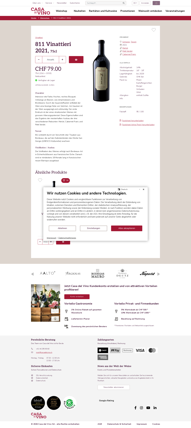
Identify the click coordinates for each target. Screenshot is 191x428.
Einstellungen (93, 228)
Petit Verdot (127, 51)
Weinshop (44, 18)
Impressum (142, 422)
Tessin (133, 42)
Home (33, 18)
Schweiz (126, 42)
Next (158, 274)
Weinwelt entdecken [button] (150, 11)
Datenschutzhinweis (67, 238)
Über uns (37, 3)
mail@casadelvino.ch (44, 352)
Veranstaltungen (175, 11)
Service (48, 3)
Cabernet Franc (129, 54)
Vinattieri (39, 37)
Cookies (156, 422)
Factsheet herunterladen (132, 120)
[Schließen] (144, 189)
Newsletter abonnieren (114, 387)
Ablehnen (62, 228)
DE (134, 3)
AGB (100, 422)
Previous (32, 274)
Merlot (125, 48)
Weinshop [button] (61, 11)
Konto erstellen (77, 296)
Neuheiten (80, 11)
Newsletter (62, 3)
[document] (95, 208)
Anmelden (145, 3)
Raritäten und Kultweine (103, 11)
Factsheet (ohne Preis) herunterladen (137, 124)
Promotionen (127, 11)
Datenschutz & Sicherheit (119, 422)
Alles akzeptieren (126, 228)
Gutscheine (75, 3)
